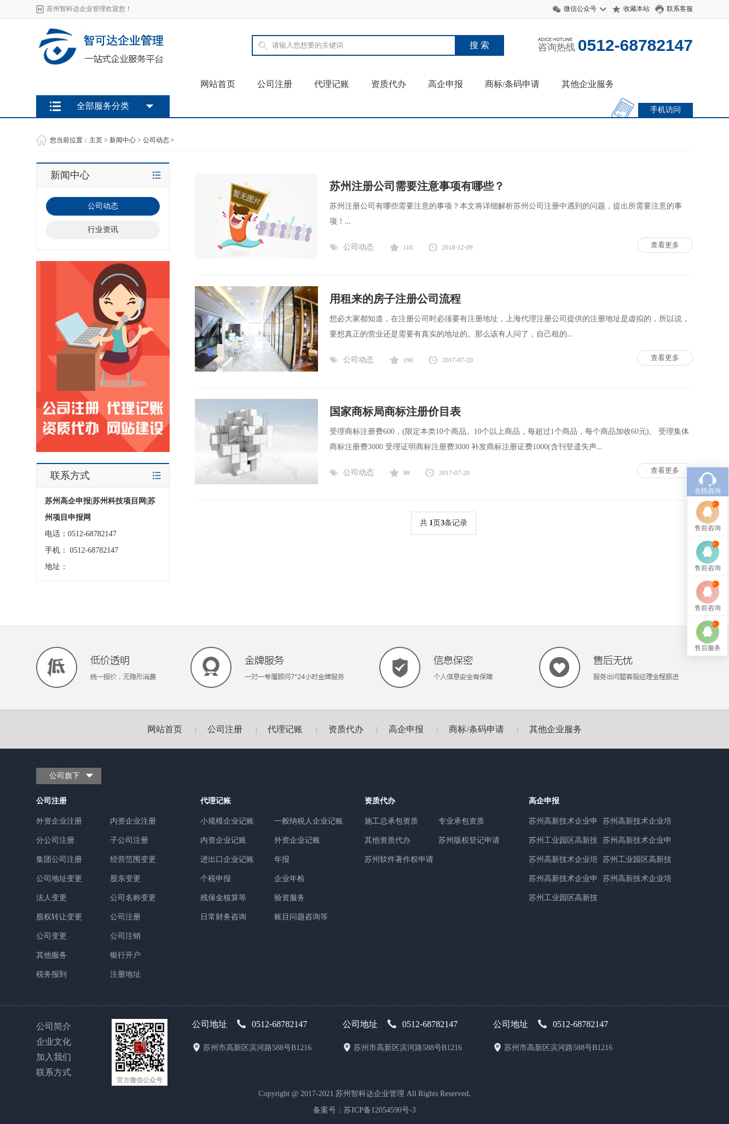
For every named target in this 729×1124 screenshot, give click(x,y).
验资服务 (289, 898)
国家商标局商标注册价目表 (395, 411)
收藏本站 (636, 9)
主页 (95, 140)
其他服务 (51, 955)
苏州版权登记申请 (469, 840)
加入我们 (53, 1057)
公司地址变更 (59, 878)
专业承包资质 (461, 821)
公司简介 (53, 1026)
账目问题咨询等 (301, 917)
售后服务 (708, 580)
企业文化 (53, 1041)
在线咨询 (708, 423)
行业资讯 (103, 229)
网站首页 (217, 84)
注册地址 (125, 974)
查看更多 (665, 245)
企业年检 (289, 878)
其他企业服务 (588, 84)
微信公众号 (580, 9)
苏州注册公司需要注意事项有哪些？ (417, 186)
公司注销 (125, 936)
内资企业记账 (223, 840)
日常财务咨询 (223, 917)
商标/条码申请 (512, 84)
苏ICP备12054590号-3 (379, 1110)
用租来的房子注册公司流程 (395, 299)
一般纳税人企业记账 (308, 821)
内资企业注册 (133, 821)
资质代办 (388, 84)
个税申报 (215, 878)
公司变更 (51, 936)
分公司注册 (55, 840)
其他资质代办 (387, 840)
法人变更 (51, 898)
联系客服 (680, 9)
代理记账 (331, 84)
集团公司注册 (59, 859)
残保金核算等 (223, 898)
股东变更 (125, 878)
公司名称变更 (133, 898)
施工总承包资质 (391, 821)
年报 (282, 859)
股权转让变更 (59, 917)
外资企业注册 (59, 821)
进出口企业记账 (227, 859)
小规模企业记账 (227, 821)
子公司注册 (129, 840)
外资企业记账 (297, 840)
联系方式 (53, 1072)
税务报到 (51, 974)
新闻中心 (122, 140)
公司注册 (274, 84)
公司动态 (156, 140)
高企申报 (445, 84)
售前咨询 (708, 461)
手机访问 (665, 110)
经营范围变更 (133, 859)
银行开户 (125, 955)
